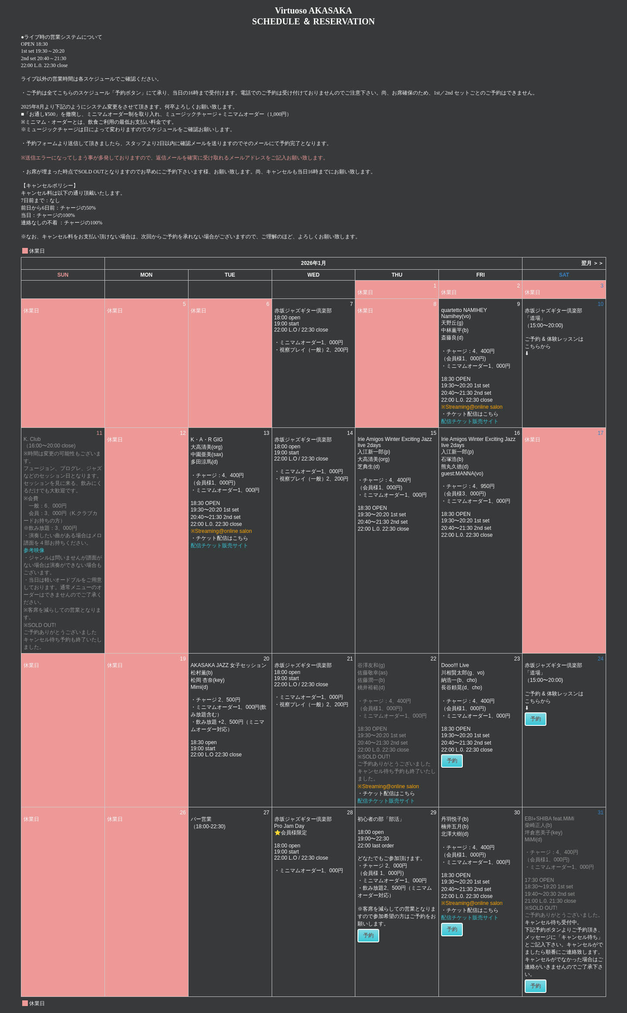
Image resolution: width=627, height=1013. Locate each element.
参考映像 (34, 550)
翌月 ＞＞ (592, 263)
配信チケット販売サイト (470, 421)
